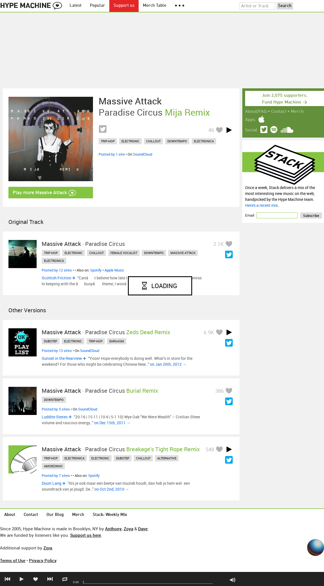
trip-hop (108, 141)
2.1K (218, 243)
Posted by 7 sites (56, 475)
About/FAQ (256, 111)
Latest (75, 6)
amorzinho (53, 466)
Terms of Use (12, 560)
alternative (166, 458)
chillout (153, 141)
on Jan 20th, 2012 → (168, 364)
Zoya (128, 528)
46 (211, 130)
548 (210, 449)
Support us (124, 6)
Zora (47, 548)
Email (250, 215)
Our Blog (55, 515)
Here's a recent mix (261, 205)
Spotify (96, 270)
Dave (143, 528)
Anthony (113, 528)
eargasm (116, 341)
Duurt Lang (51, 483)
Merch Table (154, 6)
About (9, 515)
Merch (297, 111)
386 (219, 390)
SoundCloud (142, 154)
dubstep (50, 341)
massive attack (183, 253)
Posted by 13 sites (57, 350)
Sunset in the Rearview (62, 358)
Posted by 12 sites (57, 270)
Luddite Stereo (55, 416)
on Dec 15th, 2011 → (112, 422)
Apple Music (114, 270)
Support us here (85, 535)
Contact (278, 111)
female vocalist (123, 253)
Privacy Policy (43, 560)
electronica (204, 141)
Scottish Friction (56, 277)
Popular (97, 6)
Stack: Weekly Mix (110, 515)
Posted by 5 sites (56, 409)
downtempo (177, 141)
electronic (130, 141)
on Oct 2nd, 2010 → (111, 489)
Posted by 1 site (112, 154)
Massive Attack (130, 101)
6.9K (209, 332)
